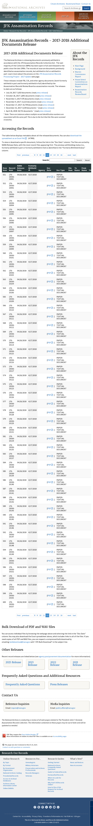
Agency (42, 170)
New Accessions (76, 765)
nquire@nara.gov (19, 708)
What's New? (76, 759)
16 (61, 155)
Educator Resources (46, 16)
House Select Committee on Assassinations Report (81, 83)
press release (41, 92)
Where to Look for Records (54, 779)
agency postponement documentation (55, 656)
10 (40, 155)
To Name (77, 169)
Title (91, 170)
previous (25, 155)
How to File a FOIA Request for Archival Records (55, 789)
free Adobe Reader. (30, 734)
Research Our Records (9, 16)
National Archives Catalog (12, 773)
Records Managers (32, 773)
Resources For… (33, 759)
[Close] (90, 803)
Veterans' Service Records (28, 16)
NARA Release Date (20, 167)
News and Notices (76, 762)
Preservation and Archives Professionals (35, 769)
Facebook (34, 807)
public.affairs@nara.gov (65, 708)
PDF (49, 177)
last (74, 155)
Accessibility (26, 816)
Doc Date (49, 169)
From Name (84, 169)
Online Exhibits (8, 788)
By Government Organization (8, 769)
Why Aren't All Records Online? (56, 784)
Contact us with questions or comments (16, 747)
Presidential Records (10, 776)
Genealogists (30, 762)
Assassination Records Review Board (81, 91)
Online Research (11, 759)
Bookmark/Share (73, 4)
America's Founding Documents (83, 16)
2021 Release (77, 663)
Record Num (12, 169)
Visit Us (65, 16)
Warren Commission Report (80, 74)
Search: (46, 160)
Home (6, 31)
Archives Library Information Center (10, 784)
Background (80, 69)
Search (86, 8)
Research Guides (56, 759)
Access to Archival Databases (9, 780)
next (69, 155)
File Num (70, 169)
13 (51, 155)
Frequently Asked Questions (23, 684)
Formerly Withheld (32, 167)
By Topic (6, 762)
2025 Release (13, 662)
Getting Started (53, 762)
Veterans (29, 776)
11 (44, 155)
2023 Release (32, 663)
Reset (87, 160)
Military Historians (32, 765)
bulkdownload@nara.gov (20, 642)
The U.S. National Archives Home (23, 6)
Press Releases (59, 684)
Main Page (79, 66)
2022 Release (54, 663)
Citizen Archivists (58, 4)
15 (58, 155)
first (19, 155)
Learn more (71, 822)
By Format (7, 765)
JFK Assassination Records (37, 31)
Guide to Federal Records (57, 772)
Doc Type (61, 170)
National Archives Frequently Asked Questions (54, 767)
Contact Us (86, 4)
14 (54, 155)
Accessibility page (59, 736)
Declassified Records (55, 775)
